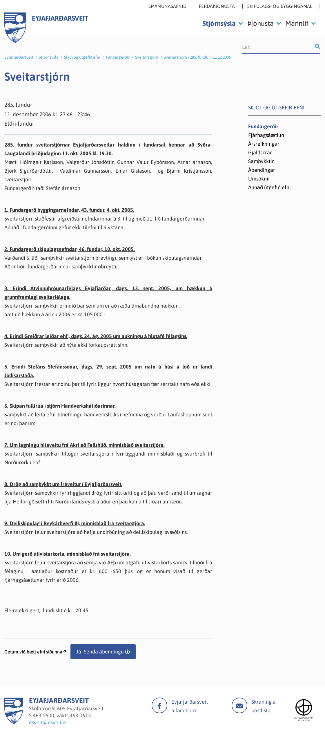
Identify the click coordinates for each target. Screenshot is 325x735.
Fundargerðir (118, 57)
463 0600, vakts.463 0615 (62, 715)
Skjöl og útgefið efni (82, 57)
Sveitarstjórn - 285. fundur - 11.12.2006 (197, 57)
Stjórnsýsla (49, 57)
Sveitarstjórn (146, 57)
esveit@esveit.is (47, 722)
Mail (239, 705)
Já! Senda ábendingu (100, 652)
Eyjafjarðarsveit (18, 57)
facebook (159, 705)
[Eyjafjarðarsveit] (13, 722)
